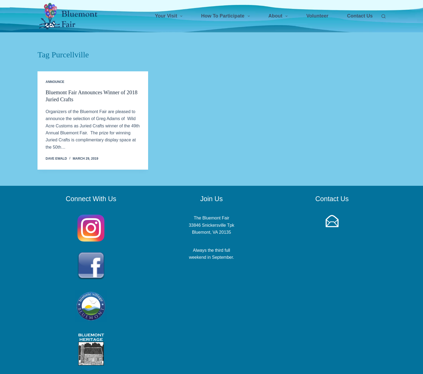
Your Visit (170, 16)
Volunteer (317, 16)
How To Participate (226, 16)
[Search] (383, 16)
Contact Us (360, 16)
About (279, 16)
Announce (55, 82)
